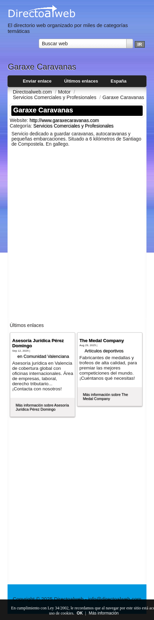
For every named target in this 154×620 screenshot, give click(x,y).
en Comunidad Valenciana (43, 356)
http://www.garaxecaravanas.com (64, 120)
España (119, 81)
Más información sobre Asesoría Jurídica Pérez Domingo (42, 407)
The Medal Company (101, 340)
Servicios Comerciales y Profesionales (73, 126)
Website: (19, 120)
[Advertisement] (77, 236)
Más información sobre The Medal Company (105, 396)
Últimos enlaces (81, 81)
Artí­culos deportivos (103, 350)
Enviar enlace (37, 81)
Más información (104, 613)
